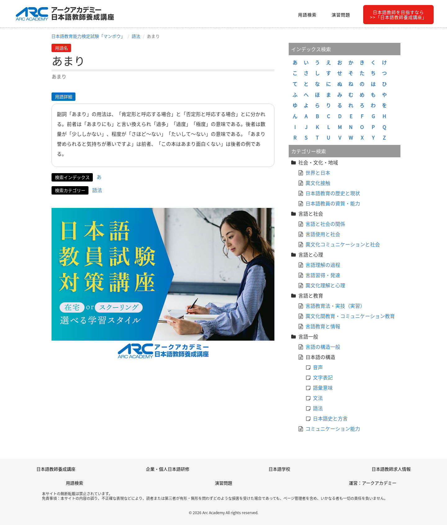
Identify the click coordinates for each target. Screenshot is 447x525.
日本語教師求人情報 (391, 469)
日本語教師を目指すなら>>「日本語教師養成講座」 (398, 14)
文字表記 (323, 377)
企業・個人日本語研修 (167, 469)
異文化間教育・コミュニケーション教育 (350, 316)
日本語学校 (279, 469)
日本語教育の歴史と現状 (332, 193)
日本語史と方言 (330, 418)
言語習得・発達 (322, 275)
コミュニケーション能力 (332, 428)
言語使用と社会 (322, 234)
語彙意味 (323, 387)
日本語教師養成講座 (55, 469)
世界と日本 (317, 172)
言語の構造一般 (322, 346)
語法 (136, 36)
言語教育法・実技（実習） (335, 305)
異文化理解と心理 (325, 285)
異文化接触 (317, 182)
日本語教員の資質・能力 (332, 203)
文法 (318, 398)
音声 (318, 367)
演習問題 (341, 14)
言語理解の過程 (322, 264)
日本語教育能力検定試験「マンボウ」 (88, 36)
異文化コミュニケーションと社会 (342, 244)
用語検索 (307, 14)
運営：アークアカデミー (372, 483)
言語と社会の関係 (325, 223)
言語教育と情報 (322, 326)
